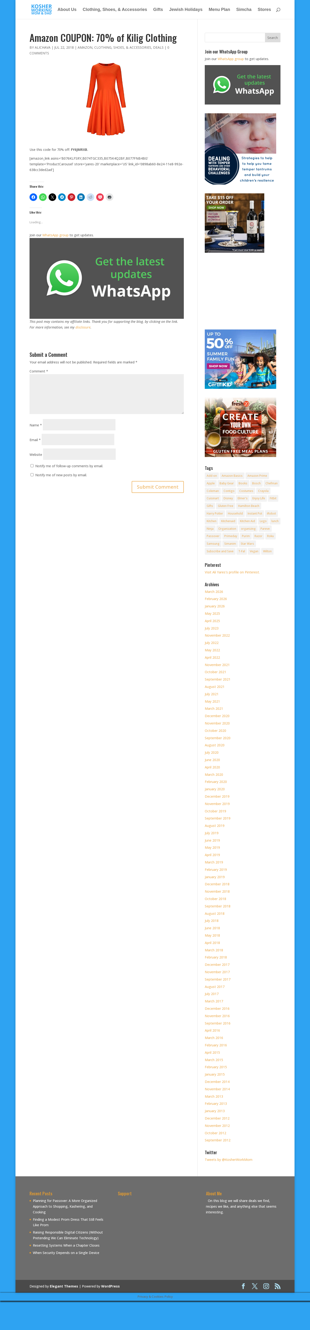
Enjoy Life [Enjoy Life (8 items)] (258, 498)
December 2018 (217, 884)
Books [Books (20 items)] (243, 483)
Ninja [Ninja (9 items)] (210, 529)
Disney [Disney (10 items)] (228, 498)
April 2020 (212, 767)
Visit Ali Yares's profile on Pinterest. (232, 572)
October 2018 (215, 898)
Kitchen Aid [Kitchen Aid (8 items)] (247, 521)
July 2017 (212, 994)
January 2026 (215, 606)
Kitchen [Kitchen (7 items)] (211, 521)
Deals (158, 47)
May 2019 (212, 847)
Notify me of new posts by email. (61, 475)
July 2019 (212, 833)
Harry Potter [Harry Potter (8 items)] (215, 513)
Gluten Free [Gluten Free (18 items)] (225, 506)
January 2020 (215, 789)
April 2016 (212, 1030)
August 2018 (215, 913)
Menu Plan (219, 10)
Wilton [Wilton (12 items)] (267, 551)
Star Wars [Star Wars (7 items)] (247, 544)
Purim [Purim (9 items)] (246, 536)
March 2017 (214, 1001)
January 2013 (215, 1111)
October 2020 (215, 730)
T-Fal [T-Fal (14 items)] (241, 551)
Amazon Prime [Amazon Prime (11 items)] (257, 476)
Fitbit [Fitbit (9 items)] (273, 498)
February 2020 (216, 781)
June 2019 (212, 840)
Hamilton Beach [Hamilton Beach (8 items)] (248, 506)
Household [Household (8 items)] (235, 513)
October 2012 (215, 1133)
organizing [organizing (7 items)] (248, 529)
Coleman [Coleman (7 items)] (213, 491)
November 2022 (217, 635)
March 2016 (214, 1037)
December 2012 (217, 1118)
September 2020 (217, 738)
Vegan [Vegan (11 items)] (254, 551)
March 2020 (214, 774)
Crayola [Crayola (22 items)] (263, 491)
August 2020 (215, 745)
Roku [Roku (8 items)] (270, 536)
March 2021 (214, 708)
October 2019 (215, 811)
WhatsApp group (55, 235)
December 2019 (217, 796)
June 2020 (212, 760)
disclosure (82, 327)
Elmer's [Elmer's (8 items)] (243, 498)
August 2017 (215, 986)
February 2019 (216, 869)
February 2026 (216, 598)
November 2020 (217, 723)
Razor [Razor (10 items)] (258, 536)
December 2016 (217, 1008)
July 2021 (212, 694)
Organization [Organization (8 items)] (227, 529)
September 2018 (217, 906)
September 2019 (217, 818)
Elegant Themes (64, 1286)
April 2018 (212, 942)
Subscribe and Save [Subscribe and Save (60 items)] (220, 551)
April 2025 (212, 621)
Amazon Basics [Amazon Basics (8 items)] (232, 476)
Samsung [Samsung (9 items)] (213, 544)
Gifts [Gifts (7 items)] (210, 506)
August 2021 (215, 686)
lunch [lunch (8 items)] (275, 521)
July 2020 (212, 752)
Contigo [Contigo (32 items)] (229, 491)
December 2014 (217, 1081)
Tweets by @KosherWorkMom (228, 1159)
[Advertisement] (158, 1231)
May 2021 (212, 701)
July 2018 (212, 920)
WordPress (110, 1286)
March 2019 (214, 862)
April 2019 (212, 855)
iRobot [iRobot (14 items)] (271, 513)
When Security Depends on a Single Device (66, 1252)
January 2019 (215, 877)
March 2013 (214, 1096)
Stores (264, 10)
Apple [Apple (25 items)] (211, 483)
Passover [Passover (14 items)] (213, 536)
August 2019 (215, 825)
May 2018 (212, 935)
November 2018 (217, 891)
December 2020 (217, 716)
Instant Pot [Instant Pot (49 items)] (255, 513)
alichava (42, 47)
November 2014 (217, 1089)
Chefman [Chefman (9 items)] (271, 483)
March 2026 (214, 591)
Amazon (85, 47)
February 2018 (216, 957)
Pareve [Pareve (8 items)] (265, 529)
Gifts (158, 10)
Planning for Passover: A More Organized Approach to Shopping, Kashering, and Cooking (65, 1206)
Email (35, 440)
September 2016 (217, 1023)
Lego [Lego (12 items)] (263, 521)
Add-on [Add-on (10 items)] (212, 476)
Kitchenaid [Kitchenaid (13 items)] (228, 521)
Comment (39, 371)
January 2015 (215, 1074)
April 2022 (212, 657)
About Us (66, 10)
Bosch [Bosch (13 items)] (256, 483)
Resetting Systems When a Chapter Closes (66, 1245)
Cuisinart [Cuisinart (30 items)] (213, 498)
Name (36, 425)
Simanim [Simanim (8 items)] (230, 544)
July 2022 (212, 642)
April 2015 (212, 1052)
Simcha (243, 10)
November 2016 (217, 1016)
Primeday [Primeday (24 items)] (230, 536)
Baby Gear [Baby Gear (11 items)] (227, 483)
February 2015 (216, 1067)
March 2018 (214, 950)
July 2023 (212, 628)
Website (36, 454)
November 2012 (217, 1125)
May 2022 (212, 650)
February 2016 (216, 1045)
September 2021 (217, 679)
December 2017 (217, 964)
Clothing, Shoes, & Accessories (115, 10)
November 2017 (217, 972)
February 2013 (216, 1103)
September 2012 (217, 1140)
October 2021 (215, 672)
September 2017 (217, 979)
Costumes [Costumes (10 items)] (246, 491)
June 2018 (212, 928)
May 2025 (212, 613)
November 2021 (217, 665)
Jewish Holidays (185, 10)
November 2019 (217, 803)
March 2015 (214, 1060)
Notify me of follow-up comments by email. (69, 466)
